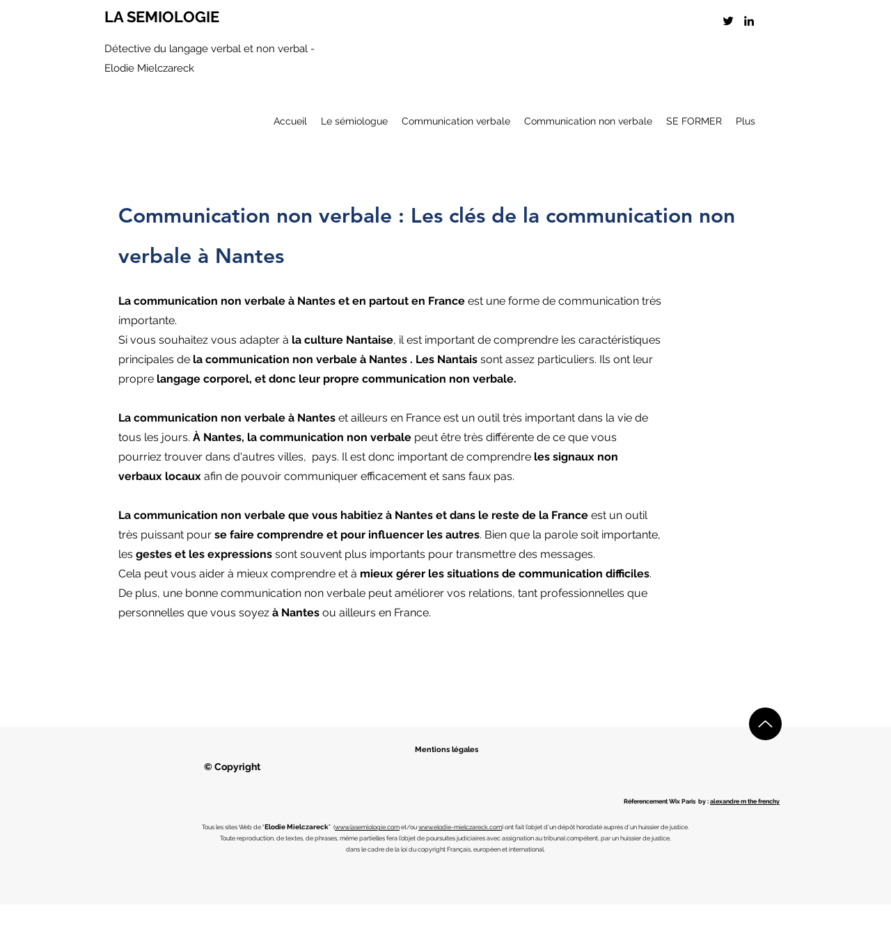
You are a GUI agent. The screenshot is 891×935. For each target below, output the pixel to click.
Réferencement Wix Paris (659, 801)
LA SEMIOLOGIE (161, 17)
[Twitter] (728, 21)
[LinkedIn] (749, 21)
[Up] (765, 724)
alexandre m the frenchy (745, 801)
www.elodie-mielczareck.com (460, 827)
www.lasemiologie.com (367, 827)
